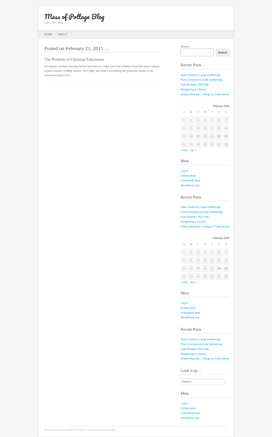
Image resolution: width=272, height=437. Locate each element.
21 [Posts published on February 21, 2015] (225, 136)
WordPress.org (190, 185)
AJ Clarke (110, 430)
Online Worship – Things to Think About (205, 94)
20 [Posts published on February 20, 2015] (218, 136)
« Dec (184, 150)
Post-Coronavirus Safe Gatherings (202, 79)
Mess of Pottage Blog (74, 16)
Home (48, 34)
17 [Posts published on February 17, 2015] (198, 136)
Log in (184, 170)
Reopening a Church (193, 89)
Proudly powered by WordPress (60, 430)
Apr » (193, 150)
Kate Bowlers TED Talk (195, 84)
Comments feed (190, 180)
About (62, 34)
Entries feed (188, 175)
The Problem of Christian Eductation (74, 59)
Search (185, 46)
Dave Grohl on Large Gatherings (201, 75)
